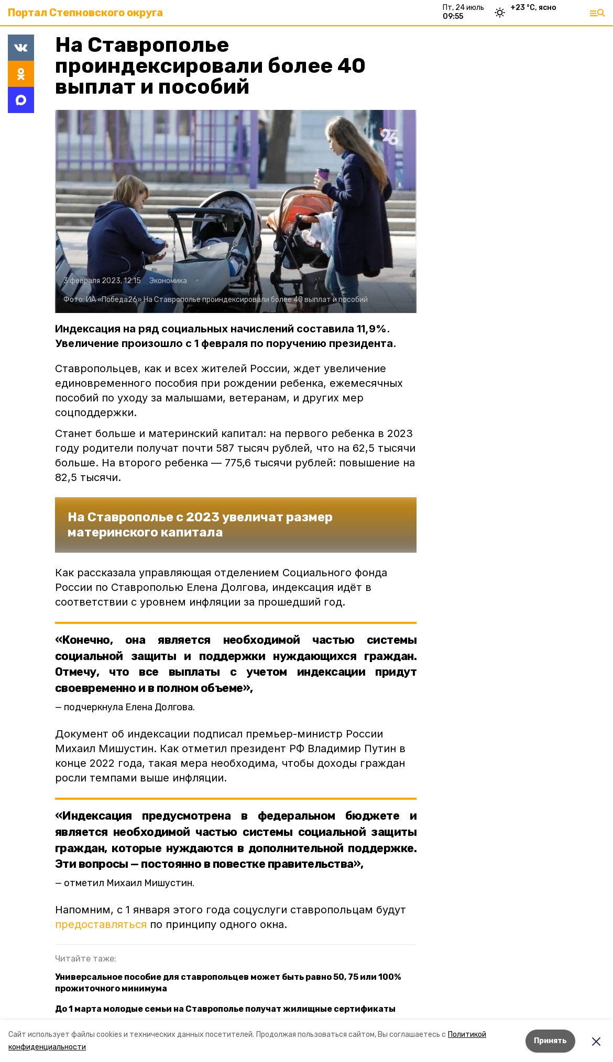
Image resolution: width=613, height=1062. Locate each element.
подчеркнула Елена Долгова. (129, 707)
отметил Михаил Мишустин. (129, 883)
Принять (550, 1040)
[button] (236, 211)
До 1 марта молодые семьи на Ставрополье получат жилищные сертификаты (225, 1009)
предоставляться (101, 924)
